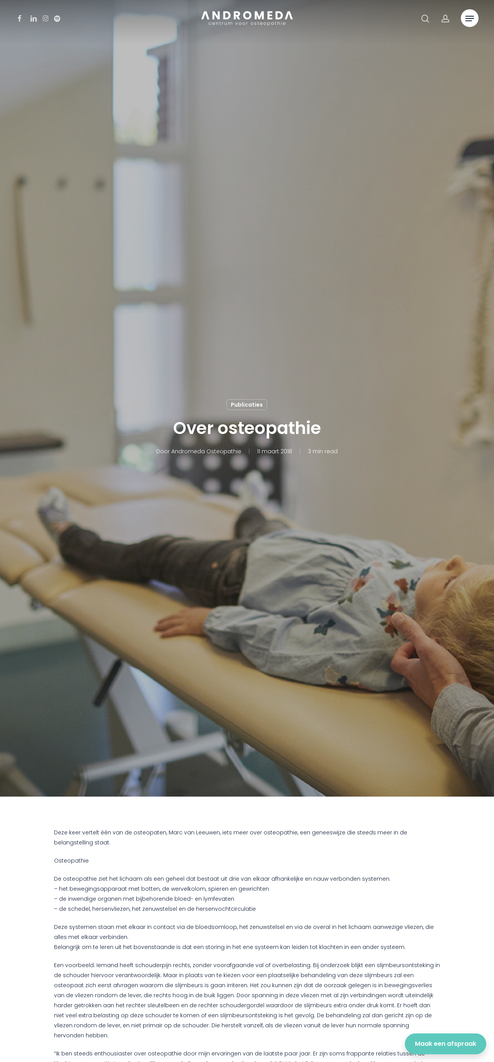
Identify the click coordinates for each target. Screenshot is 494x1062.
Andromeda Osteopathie (206, 451)
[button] (470, 19)
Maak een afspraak (445, 1043)
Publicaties (247, 405)
